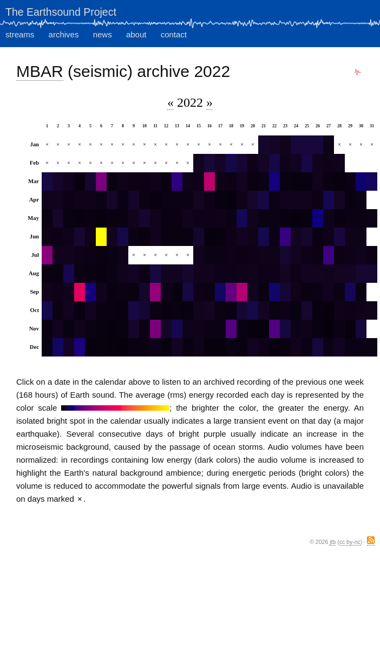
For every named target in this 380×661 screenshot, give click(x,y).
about (136, 34)
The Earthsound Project (60, 12)
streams (19, 34)
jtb (333, 542)
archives (64, 34)
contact (174, 34)
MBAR (39, 71)
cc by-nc (350, 542)
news (102, 34)
